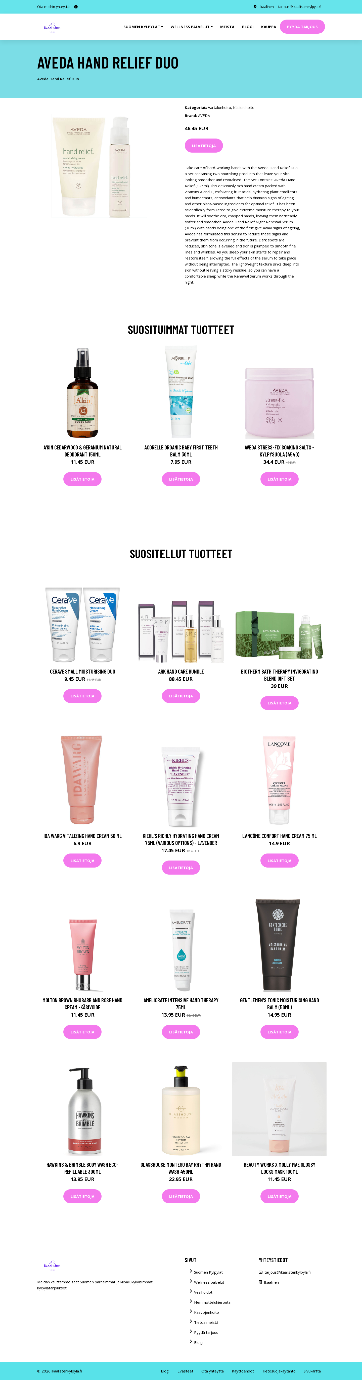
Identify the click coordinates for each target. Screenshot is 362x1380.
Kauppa (268, 26)
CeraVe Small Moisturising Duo (82, 671)
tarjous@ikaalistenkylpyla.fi (299, 6)
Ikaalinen (265, 6)
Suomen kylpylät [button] (141, 26)
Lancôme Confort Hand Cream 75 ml (279, 835)
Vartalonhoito (219, 107)
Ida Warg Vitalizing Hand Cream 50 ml (82, 835)
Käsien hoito (243, 107)
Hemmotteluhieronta (212, 1302)
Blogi (248, 26)
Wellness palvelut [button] (190, 26)
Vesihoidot (203, 1292)
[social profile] (76, 7)
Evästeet (185, 1370)
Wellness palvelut (209, 1282)
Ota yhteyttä (212, 1370)
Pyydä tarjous (302, 26)
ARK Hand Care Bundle (181, 671)
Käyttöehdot (243, 1370)
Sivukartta (312, 1370)
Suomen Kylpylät (208, 1272)
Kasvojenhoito (206, 1312)
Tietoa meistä (206, 1322)
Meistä (227, 26)
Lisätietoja (204, 145)
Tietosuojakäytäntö (279, 1370)
